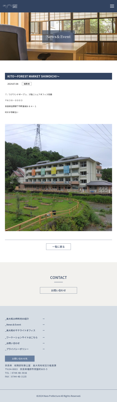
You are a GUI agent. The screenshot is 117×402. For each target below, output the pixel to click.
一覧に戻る (58, 246)
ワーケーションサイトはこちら (22, 337)
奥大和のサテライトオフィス (20, 330)
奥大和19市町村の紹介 (17, 318)
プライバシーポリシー (17, 349)
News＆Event (13, 324)
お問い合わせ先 (20, 358)
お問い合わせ (58, 290)
